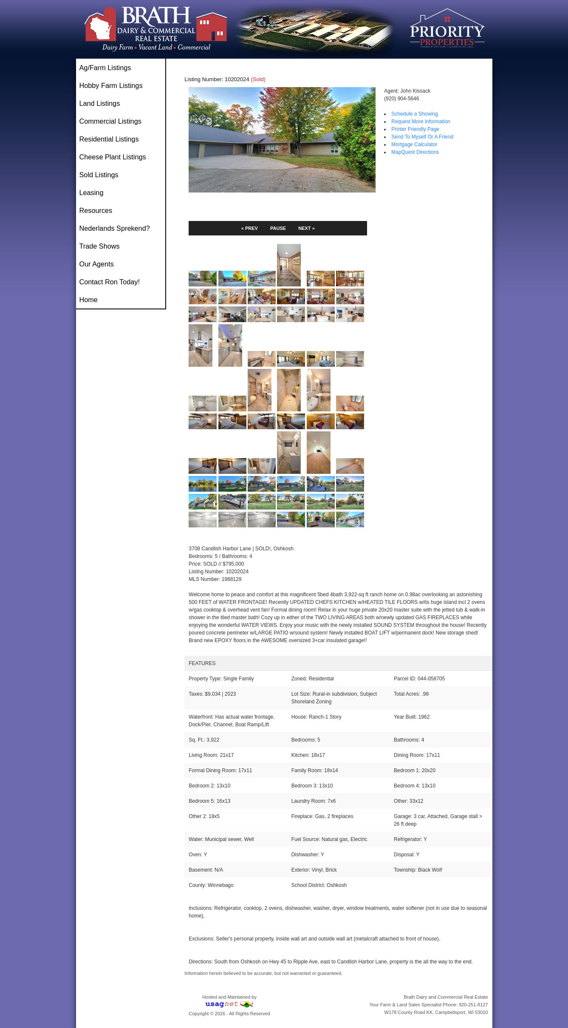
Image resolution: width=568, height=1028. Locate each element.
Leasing (91, 192)
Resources (96, 210)
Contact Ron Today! (109, 282)
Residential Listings (109, 139)
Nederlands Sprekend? (114, 228)
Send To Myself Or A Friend (422, 137)
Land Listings (99, 103)
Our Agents (96, 264)
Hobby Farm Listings (111, 85)
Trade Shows (99, 246)
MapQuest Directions (415, 152)
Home (88, 299)
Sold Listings (99, 174)
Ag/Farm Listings (105, 67)
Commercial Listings (110, 121)
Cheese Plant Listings (112, 157)
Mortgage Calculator (414, 144)
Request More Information (420, 122)
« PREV (249, 228)
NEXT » (306, 228)
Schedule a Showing (414, 114)
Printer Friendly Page (415, 129)
